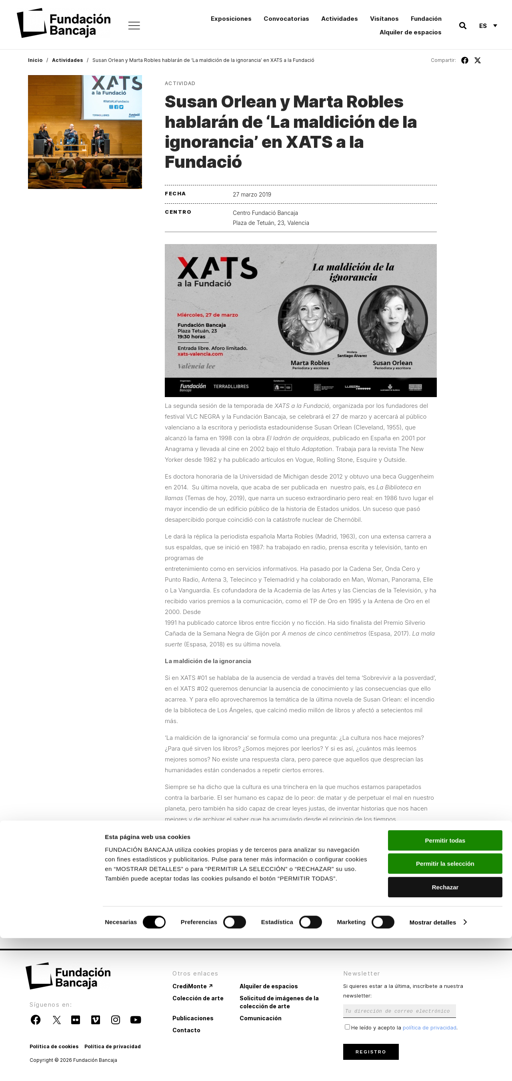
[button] (462, 25)
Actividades (339, 18)
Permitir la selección (445, 1007)
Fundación (426, 18)
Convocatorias (286, 18)
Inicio (35, 60)
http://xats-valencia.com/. (265, 917)
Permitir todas (445, 983)
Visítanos (384, 18)
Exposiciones (231, 18)
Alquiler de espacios (411, 32)
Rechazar (445, 1030)
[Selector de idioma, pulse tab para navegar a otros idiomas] (488, 25)
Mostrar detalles (433, 1065)
